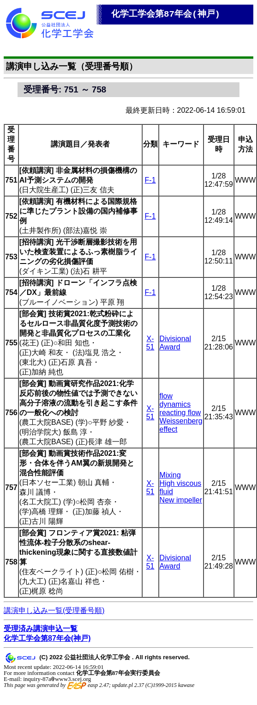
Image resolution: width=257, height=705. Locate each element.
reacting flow (180, 413)
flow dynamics (175, 400)
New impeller (181, 500)
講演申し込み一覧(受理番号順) (54, 610)
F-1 (150, 180)
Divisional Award (175, 343)
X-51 (150, 343)
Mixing (170, 475)
